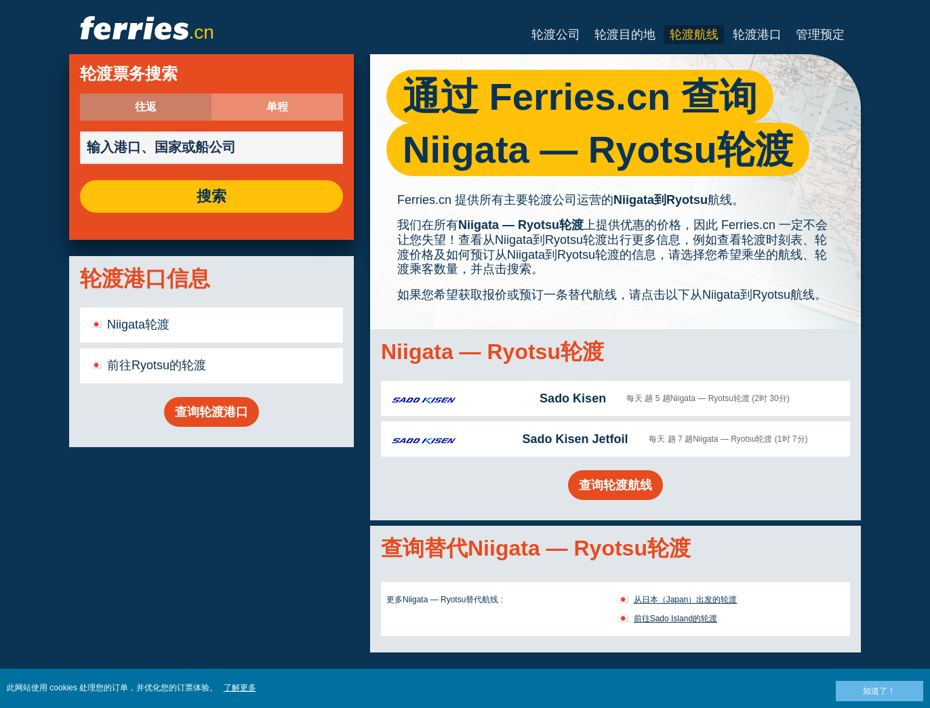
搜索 (211, 196)
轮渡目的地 (624, 34)
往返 (146, 107)
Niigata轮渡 (138, 324)
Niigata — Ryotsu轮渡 (521, 225)
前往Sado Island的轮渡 (675, 618)
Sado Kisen (573, 398)
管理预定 (820, 34)
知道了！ (879, 691)
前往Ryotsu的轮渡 (156, 365)
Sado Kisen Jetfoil (575, 439)
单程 (277, 107)
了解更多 (240, 687)
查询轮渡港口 (211, 412)
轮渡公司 (555, 34)
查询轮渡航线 (615, 485)
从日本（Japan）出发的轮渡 (685, 599)
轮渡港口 (757, 34)
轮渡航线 (694, 34)
